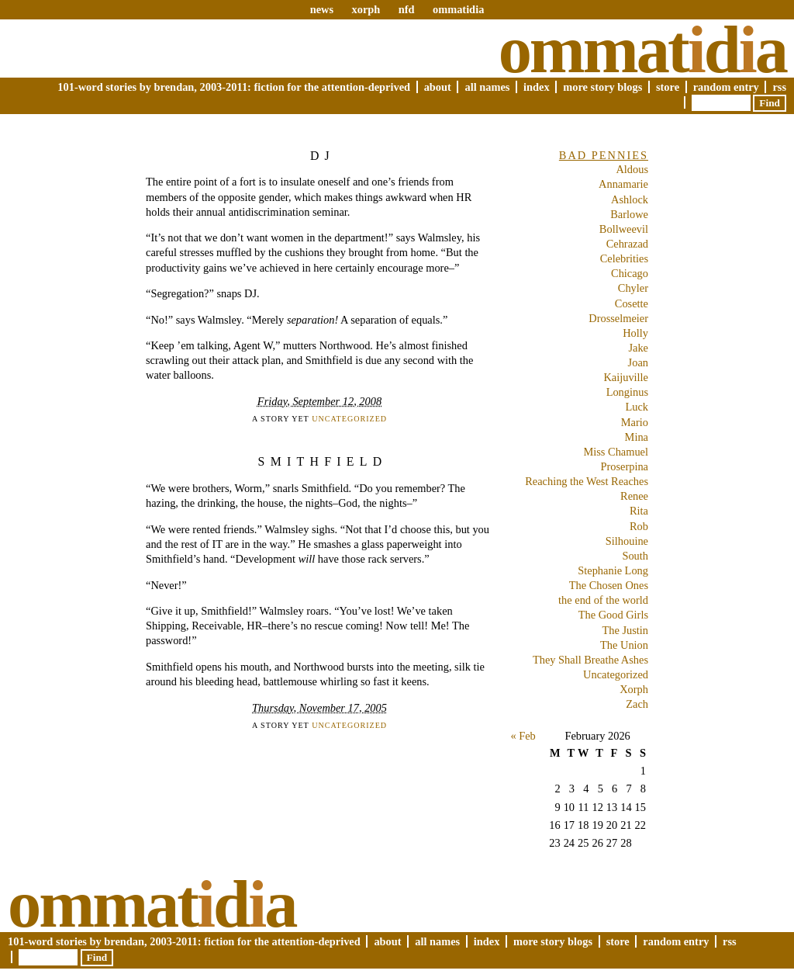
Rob (639, 526)
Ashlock (629, 199)
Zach (637, 704)
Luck (636, 406)
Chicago (629, 273)
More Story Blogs (602, 87)
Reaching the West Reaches (586, 481)
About (437, 87)
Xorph (634, 689)
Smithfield (323, 461)
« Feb (522, 736)
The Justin (625, 630)
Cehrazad (627, 243)
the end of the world (603, 600)
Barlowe (629, 214)
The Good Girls (613, 614)
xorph (365, 9)
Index (536, 87)
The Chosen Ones (608, 585)
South (635, 555)
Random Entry (726, 87)
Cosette (631, 303)
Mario (634, 422)
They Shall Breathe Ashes (590, 659)
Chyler (633, 288)
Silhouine (627, 541)
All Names (486, 87)
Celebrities (624, 258)
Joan (638, 362)
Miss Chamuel (615, 451)
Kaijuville (625, 377)
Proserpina (624, 466)
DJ (322, 155)
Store (667, 87)
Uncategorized (349, 418)
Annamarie (623, 184)
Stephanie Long (613, 570)
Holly (635, 333)
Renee (634, 496)
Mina (636, 437)
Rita (639, 510)
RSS (779, 87)
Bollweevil (623, 229)
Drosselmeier (618, 318)
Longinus (627, 392)
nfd (407, 9)
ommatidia (458, 9)
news (321, 9)
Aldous (632, 169)
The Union (624, 645)
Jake (638, 347)
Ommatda (642, 49)
